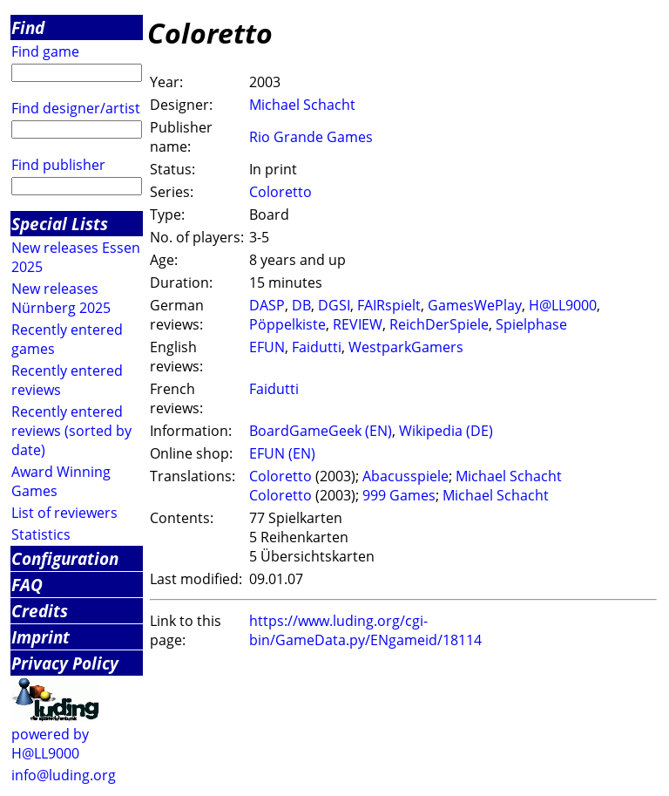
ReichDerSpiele (439, 324)
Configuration (64, 558)
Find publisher (58, 164)
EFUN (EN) (282, 453)
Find (27, 27)
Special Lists (59, 223)
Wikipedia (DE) (446, 430)
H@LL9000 (563, 305)
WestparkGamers (405, 347)
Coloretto (280, 191)
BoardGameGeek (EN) (320, 430)
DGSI (334, 305)
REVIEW (357, 324)
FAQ (27, 584)
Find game (45, 51)
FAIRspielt (389, 305)
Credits (39, 611)
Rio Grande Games (311, 136)
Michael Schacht (302, 104)
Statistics (41, 534)
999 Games (399, 495)
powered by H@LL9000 (50, 744)
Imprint (40, 637)
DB (301, 305)
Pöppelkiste (287, 324)
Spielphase (531, 324)
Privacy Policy (64, 663)
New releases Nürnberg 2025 (61, 298)
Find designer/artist (75, 108)
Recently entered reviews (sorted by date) (71, 430)
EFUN (267, 347)
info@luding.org (63, 775)
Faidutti (316, 347)
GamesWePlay (475, 305)
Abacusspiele (405, 476)
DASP (267, 305)
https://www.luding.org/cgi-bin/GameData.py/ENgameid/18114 (365, 630)
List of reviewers (64, 512)
